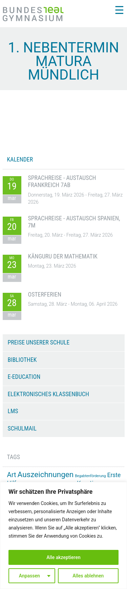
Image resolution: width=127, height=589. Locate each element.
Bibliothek (22, 359)
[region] (63, 535)
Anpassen (29, 575)
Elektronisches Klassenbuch (48, 394)
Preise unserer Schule (39, 342)
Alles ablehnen (88, 575)
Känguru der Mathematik (63, 256)
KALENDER (20, 159)
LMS (13, 411)
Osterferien (44, 294)
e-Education (24, 376)
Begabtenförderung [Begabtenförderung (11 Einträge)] (90, 476)
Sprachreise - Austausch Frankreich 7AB (62, 181)
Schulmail (22, 428)
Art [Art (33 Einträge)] (11, 475)
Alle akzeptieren (63, 557)
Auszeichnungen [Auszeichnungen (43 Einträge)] (46, 474)
